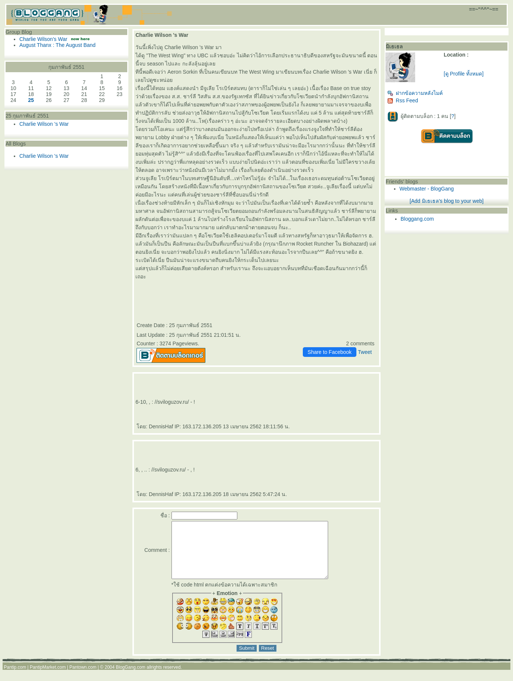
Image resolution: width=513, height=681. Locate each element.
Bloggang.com (417, 219)
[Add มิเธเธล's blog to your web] (447, 201)
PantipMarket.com (48, 678)
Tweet (365, 352)
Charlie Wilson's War (43, 39)
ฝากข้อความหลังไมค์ (415, 93)
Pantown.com (83, 678)
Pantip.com (15, 678)
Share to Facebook (330, 352)
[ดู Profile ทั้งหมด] (464, 74)
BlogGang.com (130, 678)
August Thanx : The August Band (57, 45)
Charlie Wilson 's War (44, 124)
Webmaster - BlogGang (427, 189)
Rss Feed (402, 100)
